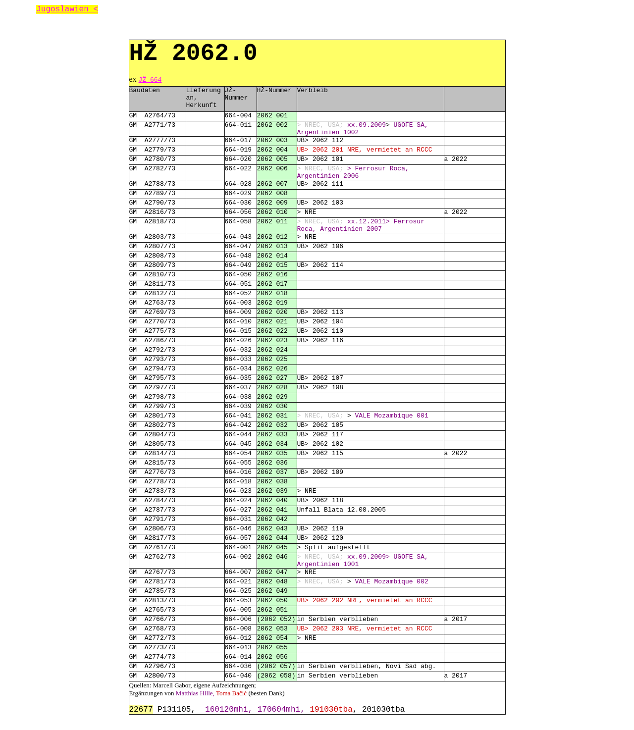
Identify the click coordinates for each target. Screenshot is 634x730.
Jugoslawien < (67, 9)
